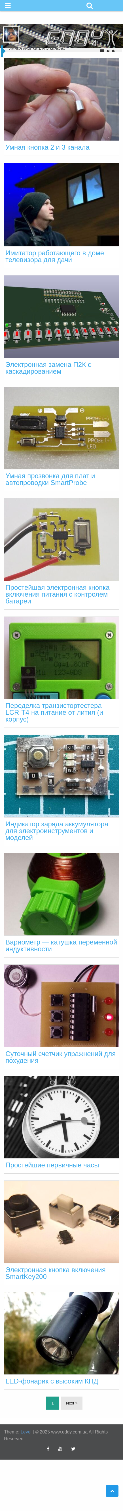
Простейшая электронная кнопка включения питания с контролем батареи (57, 594)
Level (26, 1432)
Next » (71, 1403)
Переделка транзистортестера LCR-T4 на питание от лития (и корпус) (54, 712)
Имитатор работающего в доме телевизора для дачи (54, 256)
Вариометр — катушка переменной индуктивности (61, 945)
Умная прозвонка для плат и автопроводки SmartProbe (50, 479)
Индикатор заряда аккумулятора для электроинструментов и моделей (56, 830)
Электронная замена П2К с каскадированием (48, 368)
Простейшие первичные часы (52, 1165)
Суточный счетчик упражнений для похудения (60, 1057)
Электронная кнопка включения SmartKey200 (55, 1273)
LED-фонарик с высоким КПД (51, 1381)
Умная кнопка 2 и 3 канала (47, 147)
